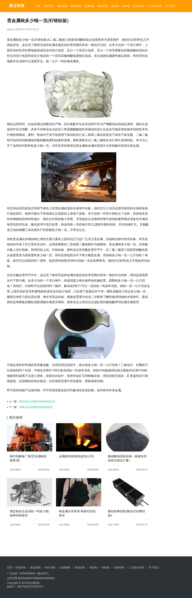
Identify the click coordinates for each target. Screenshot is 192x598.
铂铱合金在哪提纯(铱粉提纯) (36, 434)
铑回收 (115, 6)
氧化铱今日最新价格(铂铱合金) (37, 428)
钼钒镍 (126, 6)
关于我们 (170, 6)
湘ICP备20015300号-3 (30, 586)
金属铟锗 (89, 6)
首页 (38, 6)
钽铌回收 (49, 6)
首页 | (10, 567)
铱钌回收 (76, 6)
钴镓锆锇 (138, 6)
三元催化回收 (154, 6)
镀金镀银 (62, 6)
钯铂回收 (103, 6)
